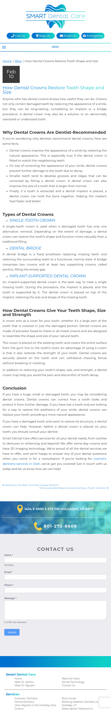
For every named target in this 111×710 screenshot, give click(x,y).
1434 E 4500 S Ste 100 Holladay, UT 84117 (59, 458)
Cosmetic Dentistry (25, 648)
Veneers (66, 662)
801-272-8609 (60, 476)
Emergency (93, 36)
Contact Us (68, 635)
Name (8, 504)
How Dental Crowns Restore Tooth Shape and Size (55, 88)
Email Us (68, 36)
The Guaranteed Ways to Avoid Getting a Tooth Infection (75, 437)
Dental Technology (72, 631)
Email (8, 521)
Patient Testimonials (26, 686)
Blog (17, 61)
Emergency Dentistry (26, 669)
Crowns (19, 659)
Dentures (20, 666)
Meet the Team (70, 628)
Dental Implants (23, 662)
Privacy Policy (69, 690)
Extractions (21, 673)
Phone (8, 534)
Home (7, 61)
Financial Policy (23, 693)
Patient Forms (22, 690)
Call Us (18, 36)
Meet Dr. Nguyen (24, 635)
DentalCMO (79, 704)
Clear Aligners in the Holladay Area (34, 655)
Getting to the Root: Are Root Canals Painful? (29, 434)
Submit (12, 581)
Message (10, 547)
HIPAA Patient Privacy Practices (79, 686)
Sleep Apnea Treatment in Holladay (81, 659)
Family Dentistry (24, 652)
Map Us (43, 36)
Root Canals (68, 648)
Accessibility (68, 693)
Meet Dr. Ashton (24, 631)
